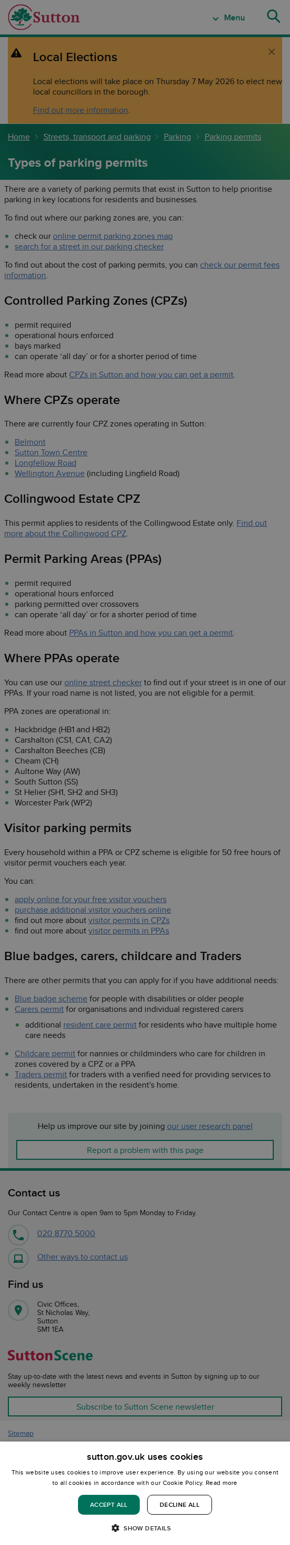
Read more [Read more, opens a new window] (222, 1482)
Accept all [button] (109, 1504)
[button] (145, 1527)
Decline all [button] (179, 1504)
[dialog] (145, 1493)
